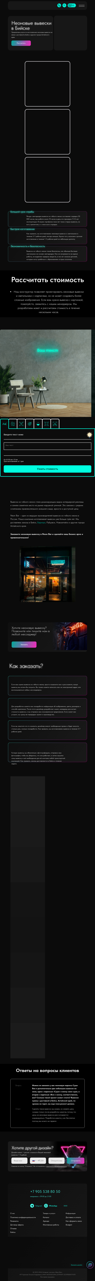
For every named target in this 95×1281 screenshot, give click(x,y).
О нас (12, 1213)
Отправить (75, 1160)
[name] (19, 1161)
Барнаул (41, 522)
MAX (65, 1206)
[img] (64, 5)
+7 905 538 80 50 (45, 1191)
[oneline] (56, 1161)
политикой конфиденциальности (56, 1166)
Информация (70, 1213)
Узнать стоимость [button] (47, 468)
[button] (59, 5)
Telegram (38, 1206)
